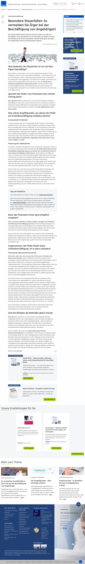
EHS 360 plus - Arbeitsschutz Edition (11, 531)
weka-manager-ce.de (24, 533)
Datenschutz (13, 562)
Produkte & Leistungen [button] (14, 4)
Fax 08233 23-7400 (64, 518)
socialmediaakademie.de (24, 528)
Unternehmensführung (27, 9)
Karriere (6, 517)
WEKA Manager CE (8, 526)
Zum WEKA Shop (77, 454)
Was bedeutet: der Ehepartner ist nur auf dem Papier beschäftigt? (74, 20)
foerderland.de (22, 521)
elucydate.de (22, 519)
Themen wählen (76, 50)
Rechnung (43, 545)
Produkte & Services (9, 514)
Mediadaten (58, 562)
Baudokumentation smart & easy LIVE (10, 535)
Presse (6, 519)
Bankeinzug (37, 545)
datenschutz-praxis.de (24, 516)
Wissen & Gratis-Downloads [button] (29, 4)
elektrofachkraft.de (23, 517)
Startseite (3, 9)
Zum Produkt (77, 91)
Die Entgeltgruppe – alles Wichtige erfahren (41, 482)
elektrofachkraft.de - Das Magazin (10, 538)
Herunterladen (50, 399)
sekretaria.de (22, 524)
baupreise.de (22, 514)
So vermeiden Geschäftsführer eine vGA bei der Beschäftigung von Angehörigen (13, 483)
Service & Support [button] (42, 4)
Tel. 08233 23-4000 (64, 516)
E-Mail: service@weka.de (66, 521)
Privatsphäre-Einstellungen (68, 562)
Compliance (27, 562)
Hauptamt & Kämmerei (37, 477)
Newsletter (39, 562)
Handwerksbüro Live (9, 527)
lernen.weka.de (22, 523)
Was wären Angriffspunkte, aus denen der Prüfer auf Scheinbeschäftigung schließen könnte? (74, 28)
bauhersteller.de (23, 512)
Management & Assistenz (14, 9)
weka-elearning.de (23, 531)
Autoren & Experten (48, 562)
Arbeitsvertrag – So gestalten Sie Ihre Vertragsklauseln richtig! (70, 483)
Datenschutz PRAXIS (9, 529)
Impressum (20, 562)
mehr (23, 498)
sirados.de (21, 526)
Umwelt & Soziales (8, 516)
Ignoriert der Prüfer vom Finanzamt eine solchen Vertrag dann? (74, 24)
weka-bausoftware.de (24, 530)
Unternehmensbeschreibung (11, 510)
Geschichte (7, 512)
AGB (8, 562)
